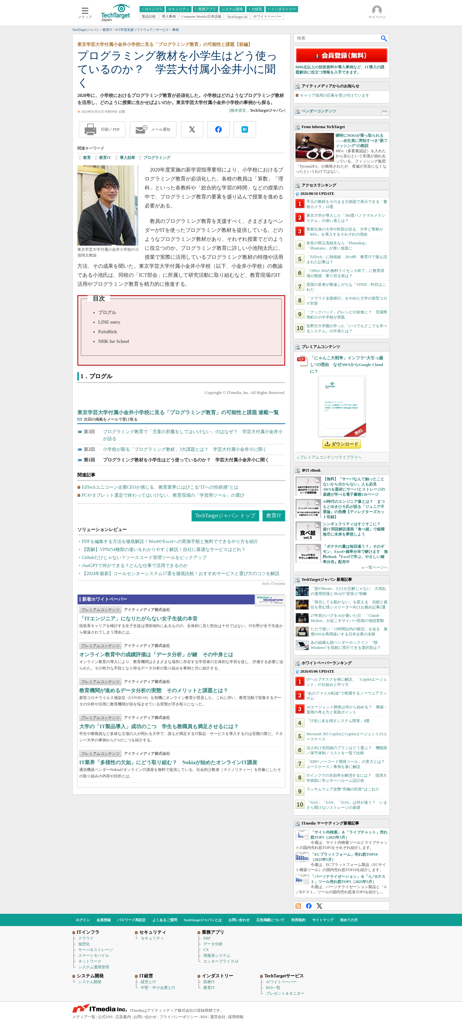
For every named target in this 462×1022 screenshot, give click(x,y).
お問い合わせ (239, 920)
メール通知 (160, 129)
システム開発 (89, 982)
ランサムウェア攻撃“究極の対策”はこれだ (342, 789)
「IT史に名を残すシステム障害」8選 (338, 721)
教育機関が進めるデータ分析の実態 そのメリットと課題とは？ (153, 690)
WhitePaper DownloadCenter (270, 600)
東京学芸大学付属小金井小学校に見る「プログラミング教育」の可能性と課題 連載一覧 (178, 412)
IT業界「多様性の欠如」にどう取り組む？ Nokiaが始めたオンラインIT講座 (168, 762)
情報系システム (216, 955)
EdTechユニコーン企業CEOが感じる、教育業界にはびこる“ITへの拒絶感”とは (160, 487)
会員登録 (104, 920)
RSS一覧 (273, 987)
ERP (206, 938)
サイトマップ (322, 920)
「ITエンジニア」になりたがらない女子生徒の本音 (138, 618)
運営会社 (218, 1017)
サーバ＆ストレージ (95, 950)
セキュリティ (152, 938)
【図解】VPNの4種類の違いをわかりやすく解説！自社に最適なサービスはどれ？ (164, 549)
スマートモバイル (93, 955)
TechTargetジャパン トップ (225, 515)
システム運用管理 (93, 967)
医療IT (209, 982)
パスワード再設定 (131, 920)
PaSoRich (107, 331)
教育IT (105, 157)
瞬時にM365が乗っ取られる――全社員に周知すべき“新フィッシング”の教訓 (362, 140)
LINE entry (109, 322)
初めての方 (349, 920)
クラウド (86, 938)
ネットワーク (89, 961)
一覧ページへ (376, 567)
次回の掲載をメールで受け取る (111, 419)
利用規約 (298, 920)
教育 (87, 157)
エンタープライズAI (220, 961)
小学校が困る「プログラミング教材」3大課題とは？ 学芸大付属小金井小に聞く (185, 449)
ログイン (83, 920)
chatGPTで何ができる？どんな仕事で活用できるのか (135, 565)
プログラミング (156, 157)
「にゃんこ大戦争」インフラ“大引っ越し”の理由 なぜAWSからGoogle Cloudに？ (346, 364)
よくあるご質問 (164, 920)
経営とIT (148, 982)
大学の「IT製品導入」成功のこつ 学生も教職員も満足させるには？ (159, 726)
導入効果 (127, 157)
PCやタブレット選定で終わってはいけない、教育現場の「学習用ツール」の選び (163, 495)
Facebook (309, 906)
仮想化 (84, 944)
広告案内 (123, 1017)
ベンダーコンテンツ (319, 111)
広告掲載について (270, 920)
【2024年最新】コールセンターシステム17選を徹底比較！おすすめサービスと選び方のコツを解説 (180, 573)
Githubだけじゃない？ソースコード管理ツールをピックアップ (144, 557)
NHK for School (113, 341)
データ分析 (213, 944)
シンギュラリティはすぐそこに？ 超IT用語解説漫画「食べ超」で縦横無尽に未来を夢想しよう (354, 529)
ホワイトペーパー (281, 982)
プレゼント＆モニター (285, 993)
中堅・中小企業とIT (158, 987)
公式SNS (105, 1017)
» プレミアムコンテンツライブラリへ (329, 457)
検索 (384, 38)
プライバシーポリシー (178, 1017)
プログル (107, 312)
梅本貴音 (238, 110)
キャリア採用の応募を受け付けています (334, 95)
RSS (298, 906)
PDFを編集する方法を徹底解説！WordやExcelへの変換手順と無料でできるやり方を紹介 (170, 541)
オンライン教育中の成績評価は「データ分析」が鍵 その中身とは (156, 654)
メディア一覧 (83, 1017)
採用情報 (236, 1017)
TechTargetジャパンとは (203, 920)
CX (206, 950)
